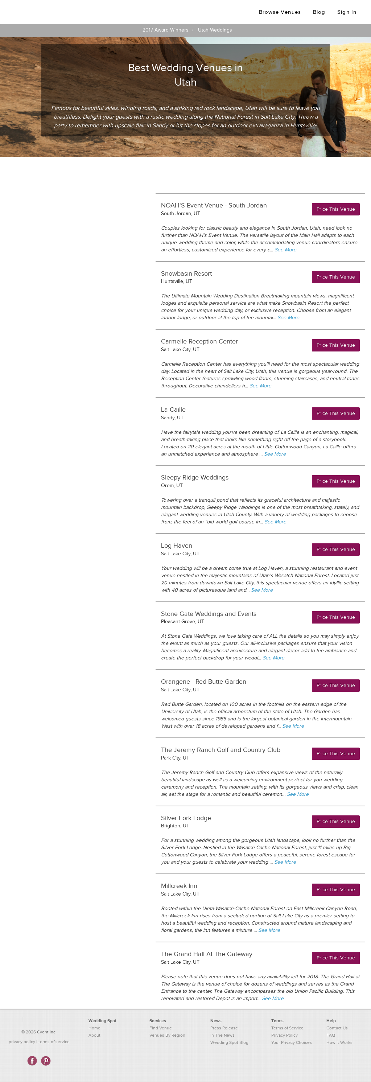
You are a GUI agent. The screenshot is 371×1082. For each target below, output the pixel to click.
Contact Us (337, 1027)
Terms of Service (287, 1027)
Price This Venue (336, 209)
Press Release (224, 1027)
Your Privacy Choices (291, 1042)
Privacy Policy (284, 1035)
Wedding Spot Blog (229, 1042)
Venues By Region (167, 1035)
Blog (319, 12)
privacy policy (22, 1041)
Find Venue (160, 1027)
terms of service (54, 1041)
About (94, 1035)
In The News (222, 1035)
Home (94, 1027)
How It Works (339, 1042)
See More (285, 250)
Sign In (346, 12)
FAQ (330, 1035)
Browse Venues (280, 12)
